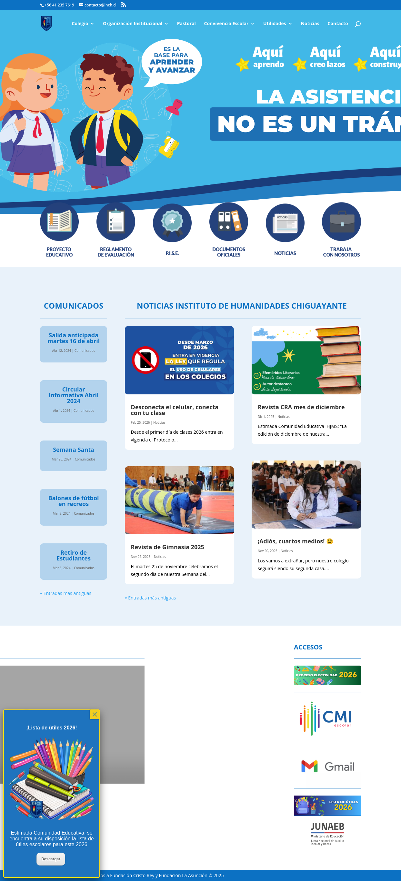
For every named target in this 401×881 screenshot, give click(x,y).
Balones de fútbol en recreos (73, 501)
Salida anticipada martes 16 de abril (73, 338)
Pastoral (186, 23)
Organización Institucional (132, 23)
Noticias (310, 23)
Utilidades (274, 23)
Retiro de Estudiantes (73, 555)
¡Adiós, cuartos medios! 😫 (295, 541)
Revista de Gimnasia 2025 (167, 547)
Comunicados (85, 350)
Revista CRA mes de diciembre (301, 407)
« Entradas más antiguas (65, 593)
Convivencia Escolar (226, 23)
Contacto (337, 23)
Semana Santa (73, 449)
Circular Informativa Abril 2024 (74, 395)
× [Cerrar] (95, 714)
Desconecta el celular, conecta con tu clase (175, 410)
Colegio (80, 23)
